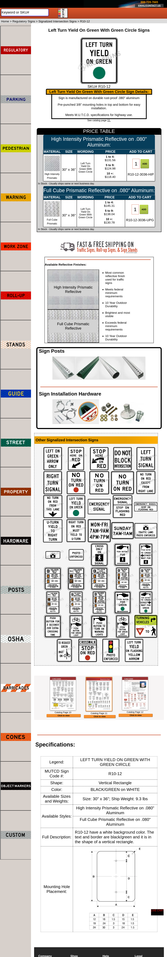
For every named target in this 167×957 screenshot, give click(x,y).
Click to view (64, 725)
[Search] (25, 12)
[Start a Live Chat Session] (157, 912)
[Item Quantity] (136, 164)
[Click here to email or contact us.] (149, 4)
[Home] (19, 4)
